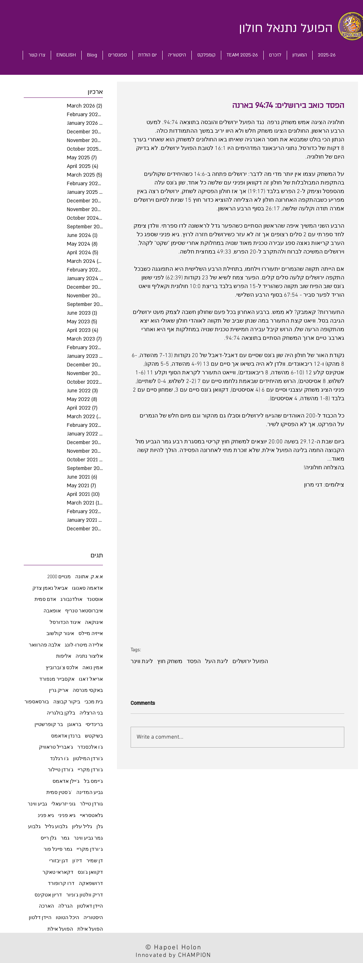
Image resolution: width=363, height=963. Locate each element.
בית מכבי (94, 702)
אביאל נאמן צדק (50, 588)
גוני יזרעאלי (63, 804)
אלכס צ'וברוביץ (62, 668)
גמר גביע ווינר (88, 838)
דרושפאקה (91, 884)
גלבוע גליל (56, 827)
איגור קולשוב (60, 634)
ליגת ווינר (142, 661)
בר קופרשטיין (49, 725)
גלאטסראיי (91, 816)
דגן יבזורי (58, 861)
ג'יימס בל (93, 782)
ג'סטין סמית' (59, 793)
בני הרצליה (91, 713)
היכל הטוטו (67, 918)
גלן (99, 827)
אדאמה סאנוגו (87, 588)
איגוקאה (94, 623)
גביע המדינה (89, 793)
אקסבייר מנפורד (56, 679)
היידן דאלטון (90, 906)
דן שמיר (94, 861)
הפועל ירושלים (250, 661)
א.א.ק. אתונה (89, 577)
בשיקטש (94, 736)
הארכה (46, 906)
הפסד (194, 661)
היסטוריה (93, 918)
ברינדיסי (94, 725)
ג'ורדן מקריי (90, 770)
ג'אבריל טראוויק (56, 747)
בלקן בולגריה (61, 713)
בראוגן (74, 725)
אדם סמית (45, 600)
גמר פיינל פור (58, 849)
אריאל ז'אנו (91, 679)
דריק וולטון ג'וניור (84, 895)
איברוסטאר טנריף (84, 611)
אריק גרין (58, 691)
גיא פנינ (46, 816)
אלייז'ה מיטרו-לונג (84, 645)
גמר (65, 838)
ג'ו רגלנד (59, 759)
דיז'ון (77, 861)
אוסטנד (95, 600)
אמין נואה (92, 668)
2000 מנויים (59, 577)
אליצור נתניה (89, 656)
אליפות (63, 656)
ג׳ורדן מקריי (90, 849)
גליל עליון (82, 827)
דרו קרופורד (61, 884)
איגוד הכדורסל (65, 623)
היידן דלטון (40, 918)
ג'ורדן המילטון (88, 759)
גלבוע (34, 827)
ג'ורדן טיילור (60, 770)
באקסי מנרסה (88, 691)
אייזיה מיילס (90, 634)
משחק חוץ (169, 661)
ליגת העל (216, 661)
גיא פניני (67, 816)
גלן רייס (48, 838)
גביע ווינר (37, 804)
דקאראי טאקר (57, 873)
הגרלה (65, 906)
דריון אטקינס (48, 895)
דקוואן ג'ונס (90, 873)
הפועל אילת (60, 929)
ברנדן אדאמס (66, 736)
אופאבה (52, 611)
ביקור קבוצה (66, 702)
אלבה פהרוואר (44, 645)
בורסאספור (36, 702)
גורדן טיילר (91, 804)
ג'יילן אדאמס (66, 782)
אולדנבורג (71, 600)
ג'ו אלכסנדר (90, 747)
